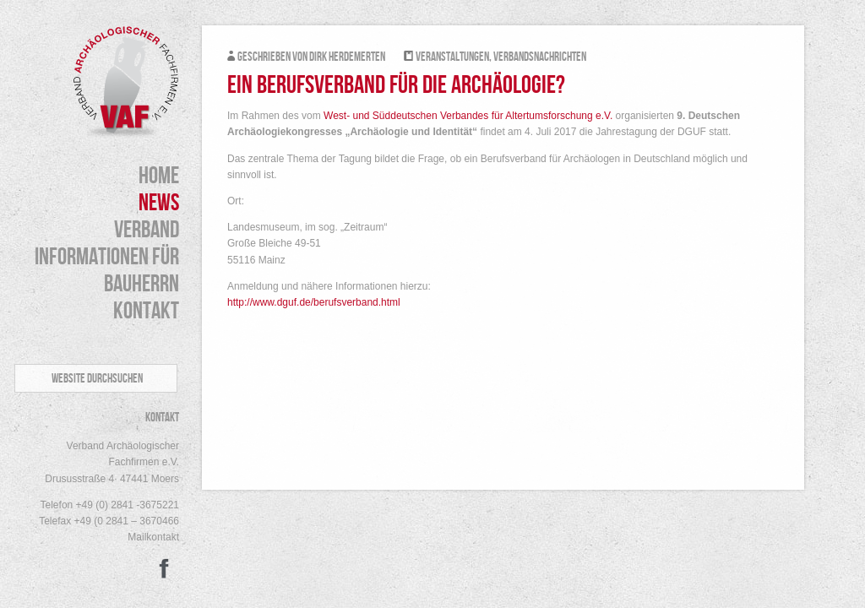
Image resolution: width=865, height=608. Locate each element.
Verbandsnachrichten (539, 57)
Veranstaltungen (452, 57)
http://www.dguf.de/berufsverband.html (313, 302)
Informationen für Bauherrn (107, 271)
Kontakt (146, 311)
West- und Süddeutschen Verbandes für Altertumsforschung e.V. (468, 116)
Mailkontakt (153, 537)
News (159, 203)
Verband (146, 230)
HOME (159, 176)
